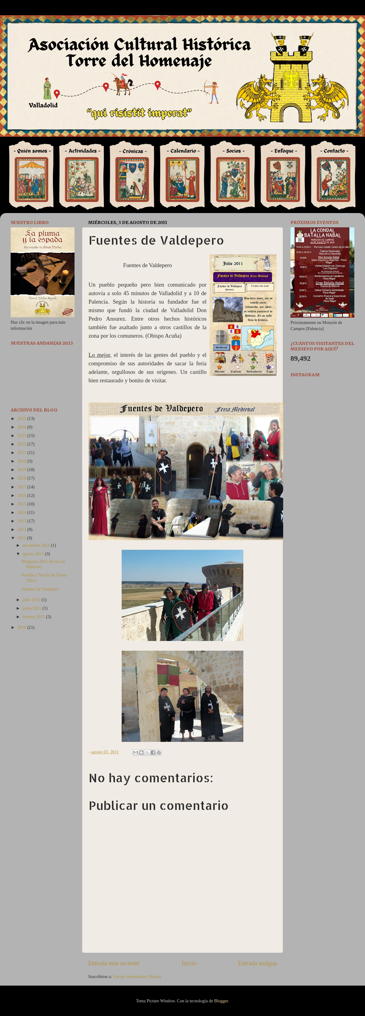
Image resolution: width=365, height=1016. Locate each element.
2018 (22, 478)
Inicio (189, 963)
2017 (22, 486)
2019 (22, 469)
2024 (22, 427)
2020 (22, 461)
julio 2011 (32, 599)
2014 (22, 512)
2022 (22, 444)
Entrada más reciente (114, 963)
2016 (22, 495)
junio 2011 (33, 608)
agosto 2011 (34, 553)
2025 (22, 418)
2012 (22, 529)
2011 (22, 538)
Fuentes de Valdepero (40, 589)
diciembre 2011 (37, 545)
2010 (22, 627)
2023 (22, 435)
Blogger (221, 1000)
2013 (22, 520)
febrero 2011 (34, 616)
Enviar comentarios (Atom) (137, 976)
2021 (22, 452)
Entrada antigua (257, 963)
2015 (22, 503)
